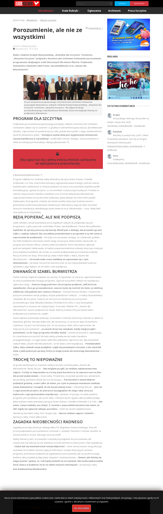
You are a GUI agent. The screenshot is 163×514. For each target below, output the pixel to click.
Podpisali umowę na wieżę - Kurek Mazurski (124, 146)
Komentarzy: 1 (95, 28)
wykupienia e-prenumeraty (60, 163)
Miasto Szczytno (29, 46)
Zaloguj (122, 3)
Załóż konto (139, 3)
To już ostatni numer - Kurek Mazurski (122, 163)
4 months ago (139, 126)
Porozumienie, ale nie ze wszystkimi (47, 33)
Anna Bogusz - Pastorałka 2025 (120, 126)
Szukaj (110, 3)
